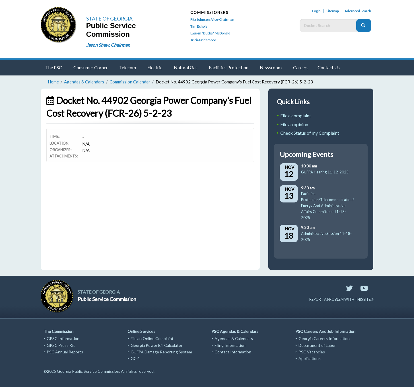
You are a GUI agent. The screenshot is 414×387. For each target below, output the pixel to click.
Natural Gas (185, 67)
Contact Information (233, 351)
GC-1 (135, 358)
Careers (300, 67)
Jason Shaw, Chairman (108, 45)
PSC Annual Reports (65, 351)
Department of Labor (317, 345)
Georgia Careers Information (324, 338)
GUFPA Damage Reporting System (161, 351)
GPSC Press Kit (61, 345)
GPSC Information (63, 338)
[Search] (363, 25)
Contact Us (329, 67)
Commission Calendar (130, 81)
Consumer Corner (90, 67)
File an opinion (294, 124)
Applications (309, 358)
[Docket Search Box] (329, 25)
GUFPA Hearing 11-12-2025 (325, 172)
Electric (154, 67)
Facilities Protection (228, 67)
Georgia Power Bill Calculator (156, 345)
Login (316, 11)
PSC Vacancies (311, 351)
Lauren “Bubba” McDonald (210, 33)
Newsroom (271, 67)
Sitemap (332, 11)
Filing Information (230, 345)
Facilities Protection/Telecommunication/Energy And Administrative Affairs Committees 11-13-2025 (327, 205)
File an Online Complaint (152, 338)
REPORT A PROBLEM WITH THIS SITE (341, 299)
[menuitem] (55, 67)
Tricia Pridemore (203, 40)
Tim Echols (198, 26)
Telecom (127, 67)
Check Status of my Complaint (309, 133)
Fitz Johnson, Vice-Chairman (212, 19)
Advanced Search (358, 11)
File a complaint (295, 115)
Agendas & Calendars (84, 81)
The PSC (53, 67)
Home (53, 81)
